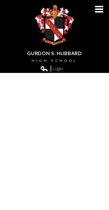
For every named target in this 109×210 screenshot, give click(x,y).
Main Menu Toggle (99, 9)
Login (52, 68)
